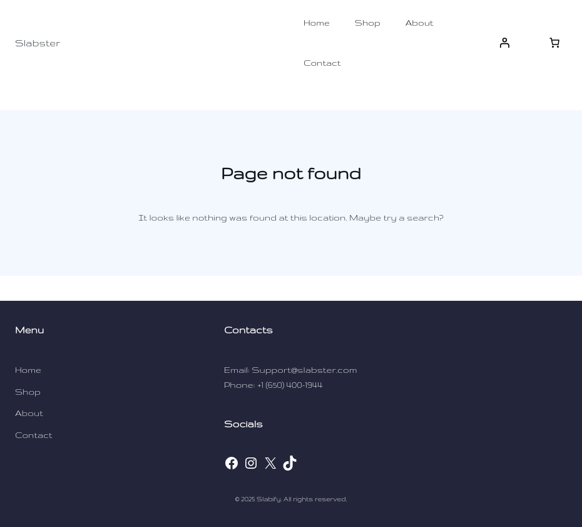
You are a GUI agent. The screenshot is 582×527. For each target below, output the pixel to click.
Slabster (37, 43)
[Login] (504, 42)
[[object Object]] (554, 42)
